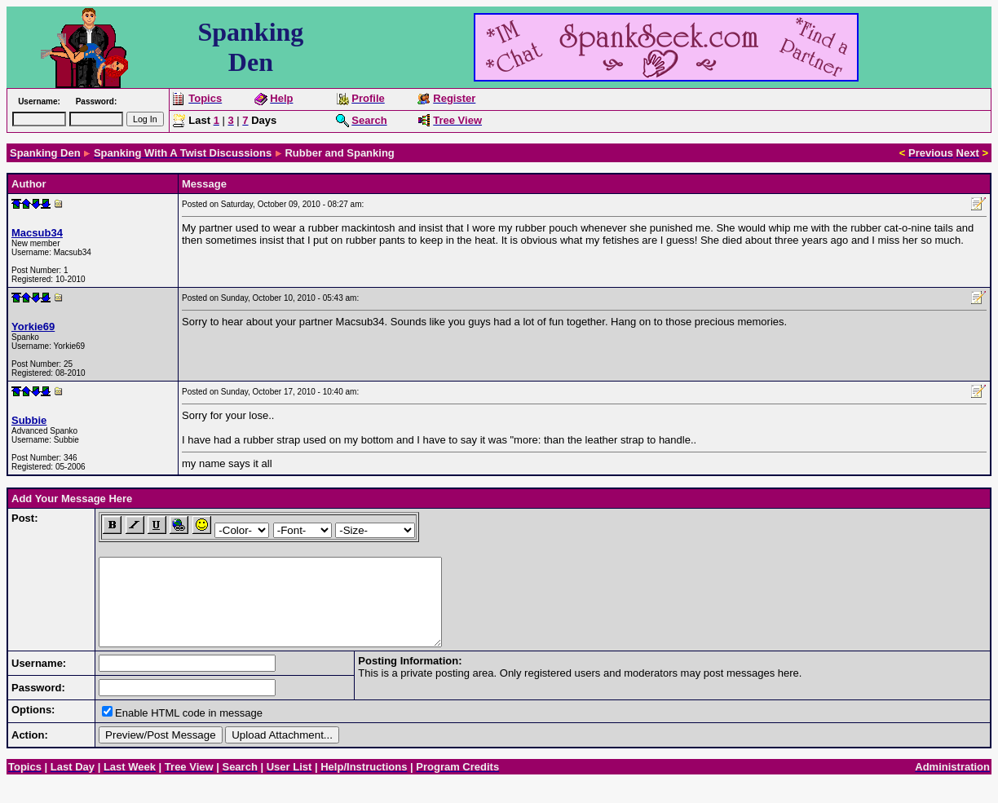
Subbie (28, 420)
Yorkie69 (33, 326)
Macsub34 (37, 233)
